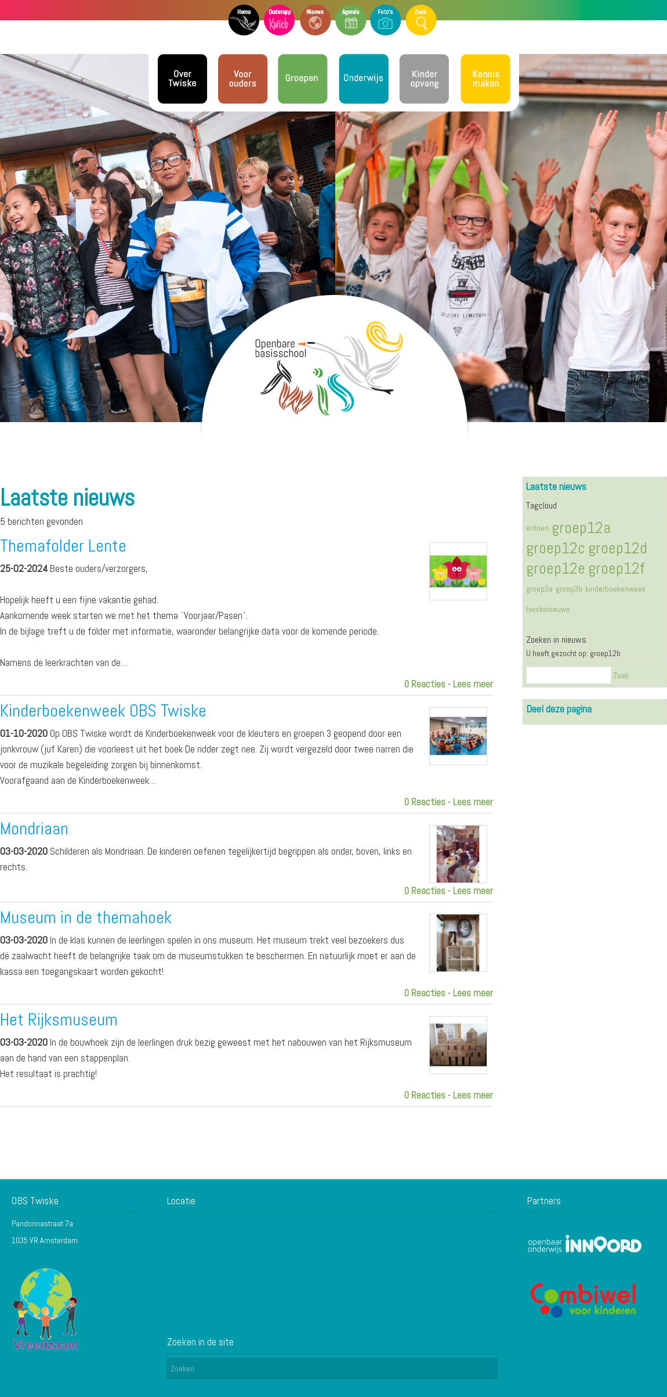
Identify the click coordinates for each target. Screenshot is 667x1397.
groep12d (617, 548)
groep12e (555, 568)
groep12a (581, 527)
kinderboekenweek (615, 589)
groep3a (539, 589)
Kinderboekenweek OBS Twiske (103, 711)
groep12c (555, 548)
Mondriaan (34, 829)
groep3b (569, 589)
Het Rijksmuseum (59, 1020)
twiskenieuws (548, 609)
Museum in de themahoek (86, 917)
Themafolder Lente (63, 546)
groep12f (616, 568)
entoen (537, 528)
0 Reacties (424, 684)
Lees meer (473, 684)
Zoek (621, 675)
